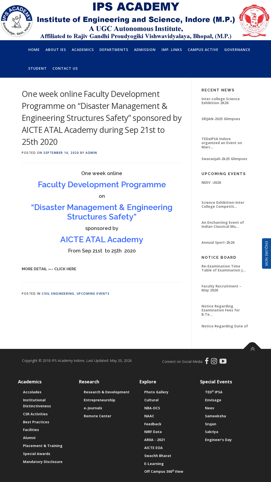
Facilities (31, 429)
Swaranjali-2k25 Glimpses (224, 158)
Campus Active (203, 49)
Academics (83, 49)
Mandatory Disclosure (42, 461)
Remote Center (97, 416)
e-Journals (93, 408)
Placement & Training (42, 445)
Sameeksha (215, 416)
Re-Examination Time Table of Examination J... (224, 268)
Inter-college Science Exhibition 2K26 (221, 100)
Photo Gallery (156, 392)
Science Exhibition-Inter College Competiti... (223, 204)
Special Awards (36, 453)
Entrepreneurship (99, 400)
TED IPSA (213, 392)
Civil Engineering (58, 293)
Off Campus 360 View (163, 471)
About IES (56, 49)
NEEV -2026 (211, 182)
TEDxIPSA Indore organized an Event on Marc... (222, 142)
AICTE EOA (153, 447)
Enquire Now (266, 253)
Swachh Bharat (157, 455)
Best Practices (36, 422)
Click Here (65, 269)
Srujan (210, 424)
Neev (209, 408)
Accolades (32, 392)
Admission (145, 49)
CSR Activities (35, 414)
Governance (237, 49)
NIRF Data (153, 431)
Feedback (153, 424)
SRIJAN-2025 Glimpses (221, 118)
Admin (91, 153)
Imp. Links (172, 49)
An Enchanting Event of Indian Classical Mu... (223, 224)
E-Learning (154, 463)
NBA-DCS (152, 408)
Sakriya (211, 431)
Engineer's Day (218, 439)
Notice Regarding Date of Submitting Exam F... (225, 328)
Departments (114, 49)
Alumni (29, 437)
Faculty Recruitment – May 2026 (221, 288)
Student (37, 68)
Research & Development (107, 392)
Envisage (213, 400)
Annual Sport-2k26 (218, 242)
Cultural (151, 400)
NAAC (149, 416)
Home (34, 49)
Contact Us (65, 68)
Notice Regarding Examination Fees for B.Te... (221, 310)
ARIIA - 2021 (154, 439)
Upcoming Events (93, 293)
